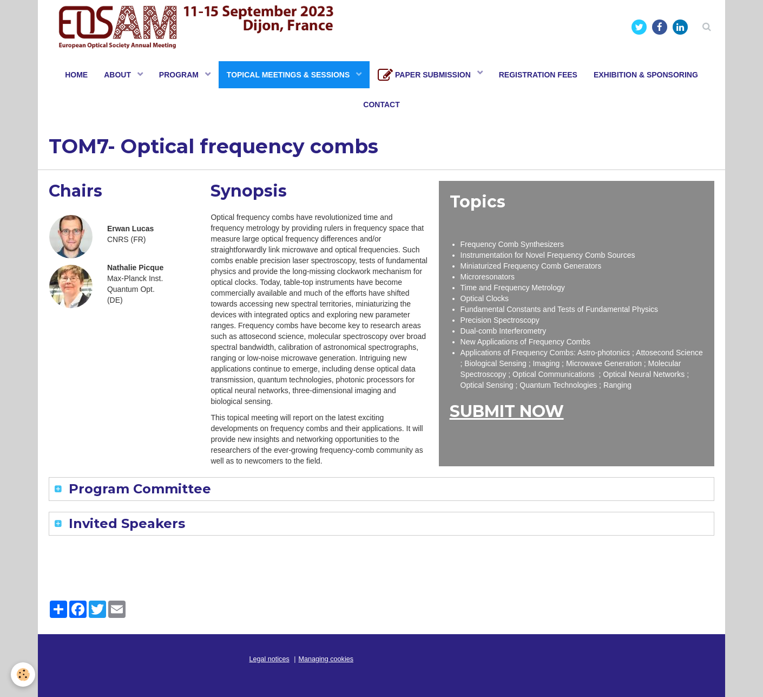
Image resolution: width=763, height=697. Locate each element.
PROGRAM (180, 74)
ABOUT (118, 74)
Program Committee (138, 489)
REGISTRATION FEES (538, 74)
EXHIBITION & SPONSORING (646, 74)
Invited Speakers (125, 523)
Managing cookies (326, 659)
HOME (76, 74)
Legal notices (269, 659)
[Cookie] (23, 674)
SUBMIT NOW (507, 411)
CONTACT (381, 104)
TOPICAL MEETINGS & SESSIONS (289, 74)
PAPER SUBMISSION (425, 75)
